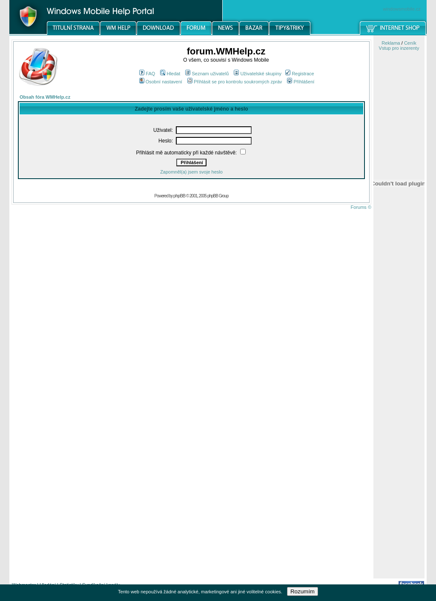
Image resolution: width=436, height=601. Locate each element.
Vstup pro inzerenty (399, 48)
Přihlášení (300, 81)
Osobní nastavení (160, 81)
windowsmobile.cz (402, 8)
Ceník (410, 43)
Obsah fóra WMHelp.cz (45, 97)
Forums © (361, 207)
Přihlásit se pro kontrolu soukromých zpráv (234, 81)
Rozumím (302, 591)
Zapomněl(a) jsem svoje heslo (191, 171)
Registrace (299, 73)
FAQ (147, 73)
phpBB (179, 195)
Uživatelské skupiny (257, 73)
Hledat (170, 73)
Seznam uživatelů (207, 73)
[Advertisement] (399, 443)
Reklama (391, 43)
